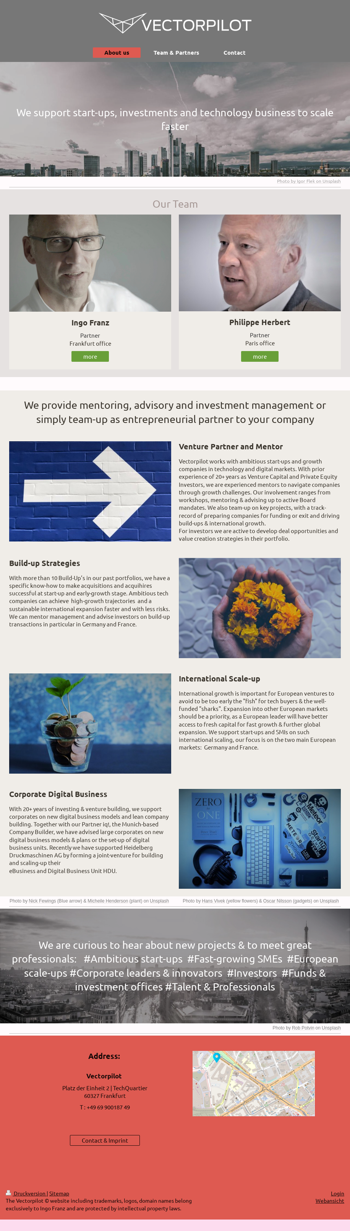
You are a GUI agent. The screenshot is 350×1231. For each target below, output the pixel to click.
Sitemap (59, 1193)
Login (337, 1193)
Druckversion (26, 1193)
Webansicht (330, 1200)
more (90, 356)
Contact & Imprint (105, 1140)
